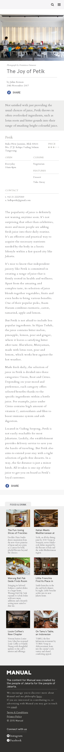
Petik (9, 137)
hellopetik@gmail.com (19, 200)
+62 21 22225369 (15, 196)
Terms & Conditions (17, 712)
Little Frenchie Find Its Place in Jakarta (44, 581)
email (14, 707)
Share (16, 92)
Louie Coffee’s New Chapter (16, 633)
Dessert (37, 177)
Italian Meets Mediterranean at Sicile (45, 533)
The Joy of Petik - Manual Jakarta (13, 4)
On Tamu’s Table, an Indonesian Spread (45, 634)
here (39, 696)
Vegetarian (38, 163)
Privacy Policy (14, 716)
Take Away (39, 182)
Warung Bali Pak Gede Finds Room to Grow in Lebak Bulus (17, 582)
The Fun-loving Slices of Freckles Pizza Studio (17, 533)
